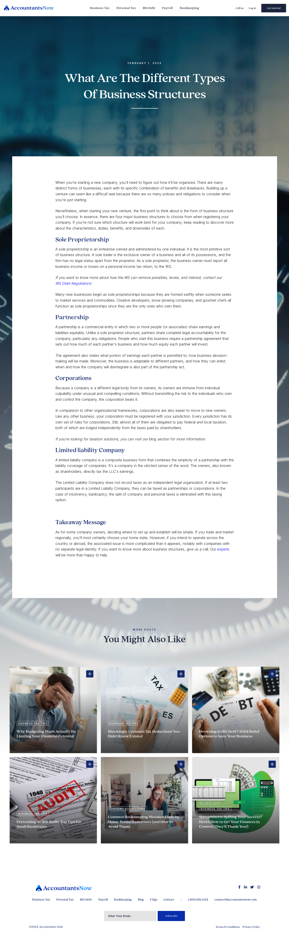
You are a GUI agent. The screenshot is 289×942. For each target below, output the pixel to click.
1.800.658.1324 (198, 900)
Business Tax (99, 8)
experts (223, 549)
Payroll (167, 8)
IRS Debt (149, 8)
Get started (273, 8)
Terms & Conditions (228, 927)
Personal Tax (126, 8)
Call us (239, 8)
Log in (252, 8)
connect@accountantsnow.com (235, 900)
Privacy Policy (251, 927)
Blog (141, 900)
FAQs (153, 900)
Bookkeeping (189, 8)
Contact (169, 900)
